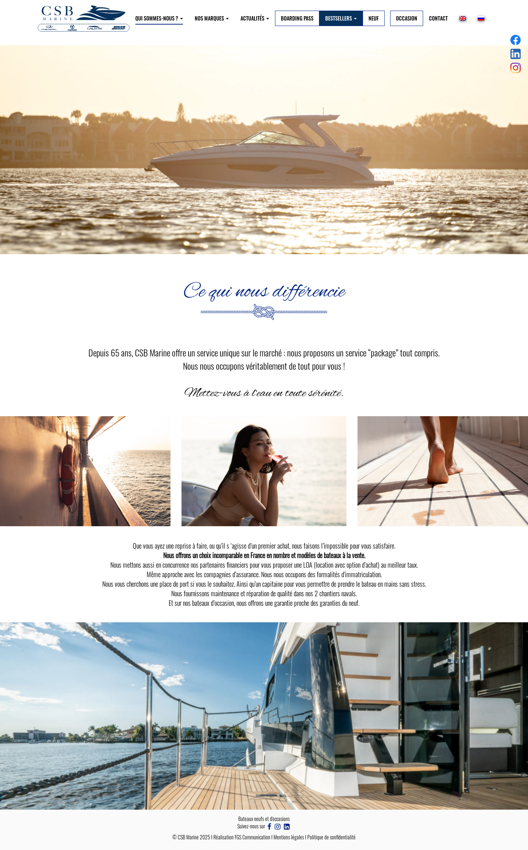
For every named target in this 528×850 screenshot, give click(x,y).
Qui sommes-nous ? (159, 18)
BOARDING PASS (297, 18)
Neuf (373, 18)
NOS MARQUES (212, 18)
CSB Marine (188, 837)
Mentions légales (289, 837)
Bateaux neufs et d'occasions (264, 818)
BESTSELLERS (341, 18)
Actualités (255, 18)
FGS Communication (252, 837)
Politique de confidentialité (331, 837)
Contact (438, 18)
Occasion (406, 18)
